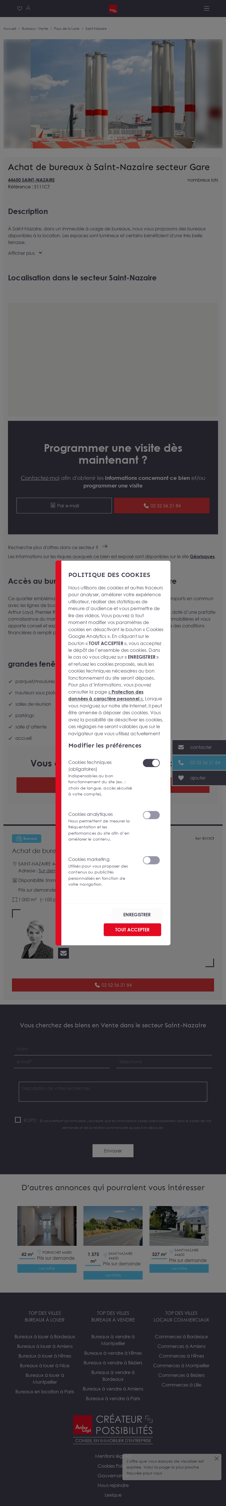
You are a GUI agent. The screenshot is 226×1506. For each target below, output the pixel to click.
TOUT (132, 929)
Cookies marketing (101, 871)
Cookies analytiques (101, 826)
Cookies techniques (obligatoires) (101, 778)
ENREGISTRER (137, 914)
